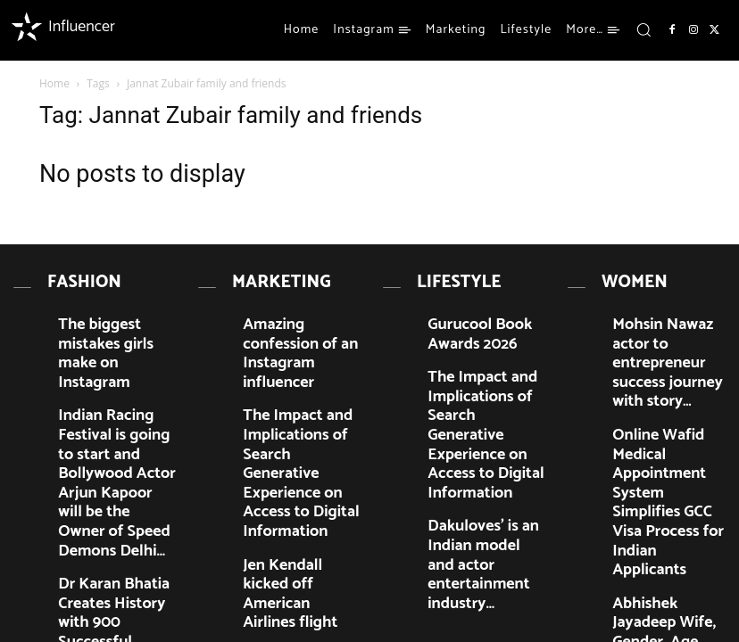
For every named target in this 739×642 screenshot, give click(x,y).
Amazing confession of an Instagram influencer (302, 313)
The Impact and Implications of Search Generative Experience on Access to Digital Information (301, 384)
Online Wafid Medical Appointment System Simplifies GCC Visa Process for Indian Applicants (661, 385)
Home (54, 83)
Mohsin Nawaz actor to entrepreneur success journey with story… (665, 320)
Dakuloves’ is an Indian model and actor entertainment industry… (483, 450)
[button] (643, 29)
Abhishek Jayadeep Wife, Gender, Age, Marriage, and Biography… (668, 451)
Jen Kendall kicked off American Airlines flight (296, 443)
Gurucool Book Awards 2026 (480, 313)
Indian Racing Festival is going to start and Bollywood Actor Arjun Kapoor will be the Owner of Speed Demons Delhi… (116, 384)
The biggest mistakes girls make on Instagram (117, 313)
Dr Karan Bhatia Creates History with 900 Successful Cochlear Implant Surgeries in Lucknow (113, 463)
